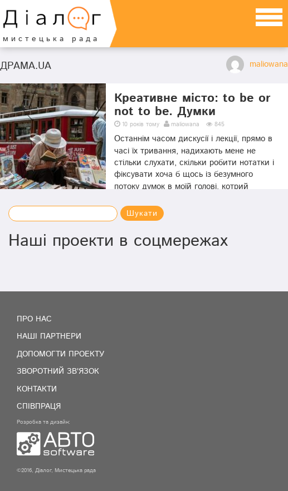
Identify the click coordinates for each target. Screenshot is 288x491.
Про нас (34, 319)
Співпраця (39, 406)
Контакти (37, 389)
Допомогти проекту (60, 354)
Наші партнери (49, 336)
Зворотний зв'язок (58, 371)
